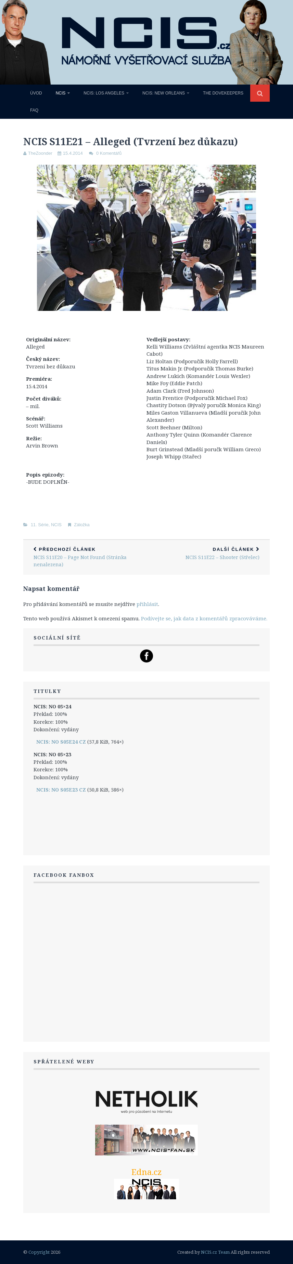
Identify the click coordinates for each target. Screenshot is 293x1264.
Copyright (39, 1252)
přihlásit (147, 604)
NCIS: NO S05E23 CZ (61, 789)
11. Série (40, 524)
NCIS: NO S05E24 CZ (61, 741)
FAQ (34, 110)
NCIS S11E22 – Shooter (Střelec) (208, 554)
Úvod (36, 93)
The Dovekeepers (223, 93)
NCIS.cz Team (215, 1252)
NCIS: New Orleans (163, 93)
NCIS (61, 93)
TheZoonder (40, 153)
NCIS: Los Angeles (104, 93)
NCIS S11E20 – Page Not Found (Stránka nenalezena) (85, 557)
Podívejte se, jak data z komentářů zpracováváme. (204, 618)
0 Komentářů (109, 153)
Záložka (82, 524)
